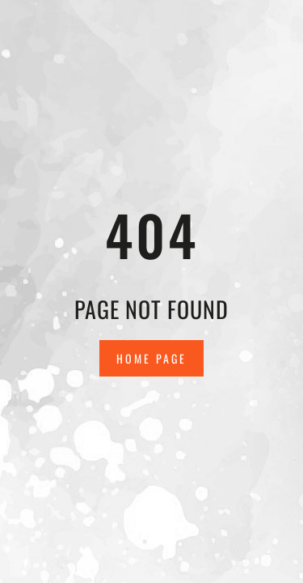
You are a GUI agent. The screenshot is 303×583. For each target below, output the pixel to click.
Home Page (151, 358)
